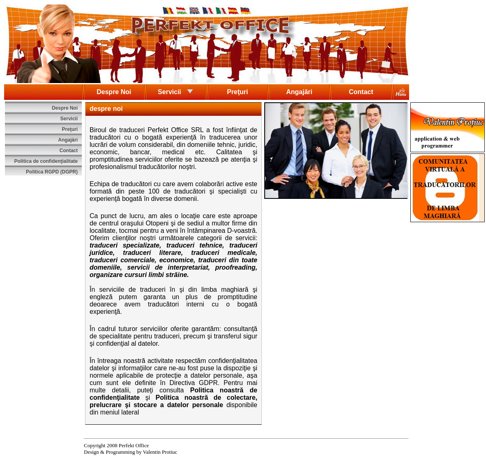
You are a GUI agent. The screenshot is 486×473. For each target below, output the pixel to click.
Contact (361, 91)
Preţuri (237, 91)
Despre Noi (114, 91)
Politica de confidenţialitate (46, 161)
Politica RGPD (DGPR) (52, 172)
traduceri (132, 129)
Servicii (176, 91)
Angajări (299, 91)
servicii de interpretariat (167, 267)
